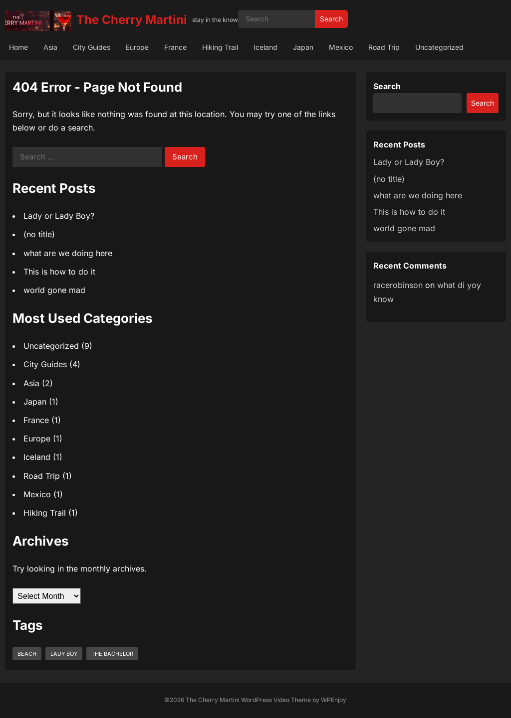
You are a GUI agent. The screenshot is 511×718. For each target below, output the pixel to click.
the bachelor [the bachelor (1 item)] (112, 653)
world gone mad (54, 290)
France (175, 47)
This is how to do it (59, 272)
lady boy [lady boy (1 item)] (63, 653)
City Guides (91, 47)
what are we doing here (67, 253)
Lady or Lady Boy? (58, 216)
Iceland (265, 47)
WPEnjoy (333, 700)
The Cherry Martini (131, 19)
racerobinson (398, 285)
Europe (137, 47)
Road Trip (384, 47)
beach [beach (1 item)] (26, 653)
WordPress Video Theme (276, 700)
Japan (303, 47)
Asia (50, 47)
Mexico (341, 47)
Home (18, 47)
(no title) (39, 234)
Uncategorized (439, 47)
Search (331, 18)
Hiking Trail (220, 47)
